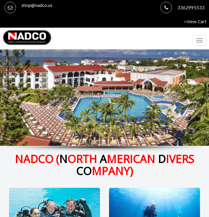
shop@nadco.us (36, 5)
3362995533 (190, 7)
